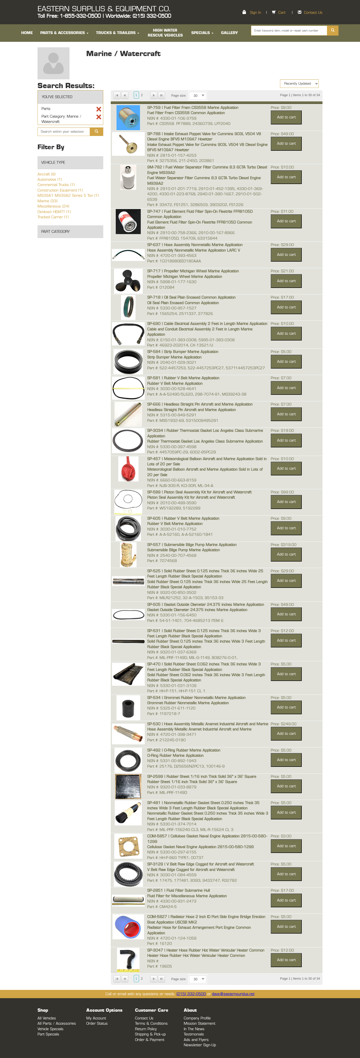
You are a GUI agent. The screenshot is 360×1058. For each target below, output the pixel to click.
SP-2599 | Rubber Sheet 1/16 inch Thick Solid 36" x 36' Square (201, 777)
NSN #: (153, 961)
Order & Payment (149, 1040)
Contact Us (313, 13)
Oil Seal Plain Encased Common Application (183, 303)
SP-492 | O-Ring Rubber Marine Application (183, 750)
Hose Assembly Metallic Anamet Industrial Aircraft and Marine (199, 729)
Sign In (255, 13)
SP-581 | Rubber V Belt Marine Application (183, 378)
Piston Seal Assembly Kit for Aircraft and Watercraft (191, 497)
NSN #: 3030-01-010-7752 (171, 529)
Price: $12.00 (282, 631)
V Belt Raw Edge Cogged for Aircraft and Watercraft (190, 870)
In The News (194, 1029)
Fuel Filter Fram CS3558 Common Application (186, 113)
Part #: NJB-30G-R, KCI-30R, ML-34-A (180, 486)
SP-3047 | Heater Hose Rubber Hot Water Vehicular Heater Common (205, 950)
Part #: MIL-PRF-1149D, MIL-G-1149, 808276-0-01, (192, 658)
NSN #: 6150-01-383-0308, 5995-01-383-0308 (191, 340)
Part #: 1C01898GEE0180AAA (174, 261)
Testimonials (194, 1034)
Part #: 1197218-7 (163, 714)
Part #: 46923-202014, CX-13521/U (180, 345)
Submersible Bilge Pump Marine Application (183, 550)
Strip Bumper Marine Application (174, 357)
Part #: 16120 (159, 944)
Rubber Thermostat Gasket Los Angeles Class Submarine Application (205, 441)
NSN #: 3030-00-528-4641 (171, 389)
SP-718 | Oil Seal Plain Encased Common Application (191, 297)
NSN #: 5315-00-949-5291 (171, 415)
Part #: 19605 (159, 966)
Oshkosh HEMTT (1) (54, 212)
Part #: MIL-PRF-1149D (167, 793)
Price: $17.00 (282, 297)
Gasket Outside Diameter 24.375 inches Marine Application (197, 610)
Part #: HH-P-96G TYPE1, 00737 (175, 858)
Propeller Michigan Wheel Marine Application (184, 277)
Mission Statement (199, 1023)
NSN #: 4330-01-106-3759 (171, 118)
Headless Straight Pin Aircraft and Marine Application (191, 410)
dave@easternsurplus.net (233, 994)
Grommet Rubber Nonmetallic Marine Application (188, 703)
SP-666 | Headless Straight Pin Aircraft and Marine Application (199, 404)
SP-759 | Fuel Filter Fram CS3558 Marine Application (192, 108)
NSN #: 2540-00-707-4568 (171, 556)
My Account (96, 1018)
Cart (282, 13)
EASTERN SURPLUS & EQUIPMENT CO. (104, 9)
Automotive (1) (50, 180)
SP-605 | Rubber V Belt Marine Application (183, 518)
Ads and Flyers (196, 1040)
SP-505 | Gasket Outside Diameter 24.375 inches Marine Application (205, 605)
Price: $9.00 (281, 108)
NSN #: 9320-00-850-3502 (171, 593)
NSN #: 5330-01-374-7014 (171, 824)
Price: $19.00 (282, 431)
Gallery (229, 33)
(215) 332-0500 (191, 994)
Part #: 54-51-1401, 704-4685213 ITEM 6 (185, 621)
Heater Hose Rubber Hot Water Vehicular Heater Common (196, 956)
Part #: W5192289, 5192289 (173, 508)
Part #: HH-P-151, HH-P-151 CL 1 (176, 691)
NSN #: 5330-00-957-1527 (171, 308)
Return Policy (146, 1029)
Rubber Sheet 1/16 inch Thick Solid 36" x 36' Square (192, 782)
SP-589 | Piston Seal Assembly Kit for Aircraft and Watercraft (199, 492)
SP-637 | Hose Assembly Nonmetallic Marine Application (194, 245)
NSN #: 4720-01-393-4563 (171, 256)
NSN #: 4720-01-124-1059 (171, 938)
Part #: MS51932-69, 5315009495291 (182, 421)
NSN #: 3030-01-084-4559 (171, 875)
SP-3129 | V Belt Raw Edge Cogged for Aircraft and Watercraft (200, 864)
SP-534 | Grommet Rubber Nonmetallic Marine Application (196, 698)
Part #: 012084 (160, 287)
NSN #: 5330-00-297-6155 (171, 852)
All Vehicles (47, 1018)
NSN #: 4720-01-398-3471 (171, 735)
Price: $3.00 (281, 836)
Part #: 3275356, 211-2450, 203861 (180, 161)
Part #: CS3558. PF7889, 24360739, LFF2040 (188, 124)
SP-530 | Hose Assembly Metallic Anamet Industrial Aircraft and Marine (207, 724)
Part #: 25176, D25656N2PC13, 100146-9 (186, 766)
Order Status (97, 1023)
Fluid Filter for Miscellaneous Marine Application (187, 896)
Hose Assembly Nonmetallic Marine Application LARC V (193, 250)
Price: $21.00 (282, 271)
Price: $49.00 (282, 134)
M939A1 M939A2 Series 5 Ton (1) (68, 196)
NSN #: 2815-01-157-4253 (171, 155)
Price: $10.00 (282, 167)
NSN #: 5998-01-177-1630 (171, 282)
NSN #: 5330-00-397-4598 (171, 447)
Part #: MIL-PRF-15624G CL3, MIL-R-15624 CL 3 (190, 830)
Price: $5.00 (281, 352)
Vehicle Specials (51, 1029)
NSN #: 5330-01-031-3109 (171, 686)
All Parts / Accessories (57, 1023)
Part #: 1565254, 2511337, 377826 (180, 314)
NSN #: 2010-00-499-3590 (171, 503)
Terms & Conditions (151, 1023)
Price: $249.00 (283, 724)
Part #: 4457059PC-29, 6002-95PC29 (181, 452)
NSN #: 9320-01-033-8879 (171, 787)
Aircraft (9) (47, 174)
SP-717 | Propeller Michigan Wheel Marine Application (193, 271)
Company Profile (197, 1018)
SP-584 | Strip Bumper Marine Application (182, 352)
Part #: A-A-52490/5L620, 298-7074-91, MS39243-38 (196, 394)
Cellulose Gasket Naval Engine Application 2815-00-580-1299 (200, 847)
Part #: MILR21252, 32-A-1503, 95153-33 (185, 598)
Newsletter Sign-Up (200, 1045)
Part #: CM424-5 (162, 907)
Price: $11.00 (282, 212)
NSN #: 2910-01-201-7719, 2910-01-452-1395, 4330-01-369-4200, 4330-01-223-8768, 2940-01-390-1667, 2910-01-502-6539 (205, 194)
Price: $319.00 (283, 545)
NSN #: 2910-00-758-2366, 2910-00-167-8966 (191, 233)
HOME (27, 33)
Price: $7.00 (281, 378)
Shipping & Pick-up (150, 1034)
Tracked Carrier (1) (53, 217)
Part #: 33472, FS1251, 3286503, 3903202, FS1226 (195, 205)
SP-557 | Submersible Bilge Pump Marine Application (191, 545)
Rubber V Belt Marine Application (174, 384)
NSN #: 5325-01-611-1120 (171, 708)
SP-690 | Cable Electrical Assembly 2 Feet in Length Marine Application (207, 324)
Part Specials (48, 1034)
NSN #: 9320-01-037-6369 (171, 652)
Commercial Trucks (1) (56, 185)
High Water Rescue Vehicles (165, 33)
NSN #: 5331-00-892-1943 (171, 761)
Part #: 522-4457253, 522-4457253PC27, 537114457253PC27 (206, 368)
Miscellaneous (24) (53, 206)
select (203, 95)
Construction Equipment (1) (60, 190)
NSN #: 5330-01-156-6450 (171, 615)
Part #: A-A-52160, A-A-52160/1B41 (180, 535)
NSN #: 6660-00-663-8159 (171, 480)
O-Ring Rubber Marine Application (175, 756)
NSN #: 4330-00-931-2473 (171, 901)
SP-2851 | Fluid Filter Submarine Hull (178, 891)
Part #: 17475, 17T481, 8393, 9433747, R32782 (192, 881)
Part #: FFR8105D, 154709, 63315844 (182, 238)
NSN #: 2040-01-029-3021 (171, 363)
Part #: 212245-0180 (166, 740)
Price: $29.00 (282, 245)
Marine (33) (48, 201)
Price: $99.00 (282, 492)
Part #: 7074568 (162, 561)
